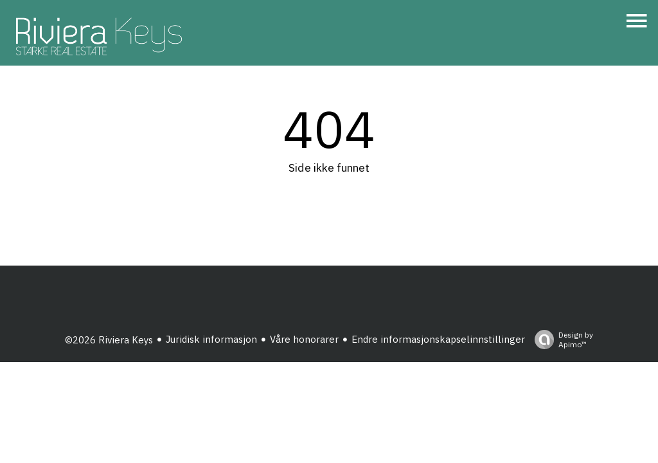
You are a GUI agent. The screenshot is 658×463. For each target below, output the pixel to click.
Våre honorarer (304, 339)
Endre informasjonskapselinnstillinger (438, 339)
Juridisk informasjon (211, 339)
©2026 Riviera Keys (109, 340)
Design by (560, 339)
